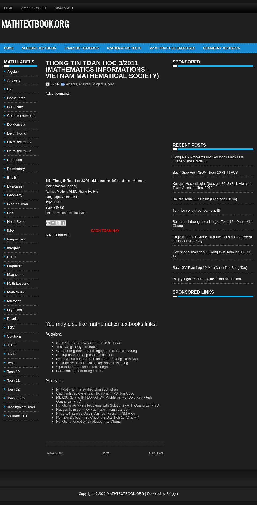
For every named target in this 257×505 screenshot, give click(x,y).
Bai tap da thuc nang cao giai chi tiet (84, 355)
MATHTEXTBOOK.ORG (35, 23)
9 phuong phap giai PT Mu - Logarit (83, 367)
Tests (11, 363)
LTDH (11, 257)
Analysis (13, 80)
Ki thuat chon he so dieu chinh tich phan (87, 389)
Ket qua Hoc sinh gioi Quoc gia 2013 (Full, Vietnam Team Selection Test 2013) (212, 186)
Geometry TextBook (221, 48)
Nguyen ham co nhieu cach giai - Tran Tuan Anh (93, 409)
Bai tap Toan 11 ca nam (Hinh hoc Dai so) (205, 199)
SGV (10, 328)
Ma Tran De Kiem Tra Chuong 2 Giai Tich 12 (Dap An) (97, 417)
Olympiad (14, 310)
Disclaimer (64, 7)
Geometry (14, 195)
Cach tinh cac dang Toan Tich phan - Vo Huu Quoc (95, 393)
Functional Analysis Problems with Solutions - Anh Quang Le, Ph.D (107, 405)
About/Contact (33, 7)
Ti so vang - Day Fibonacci (76, 347)
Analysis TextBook (81, 48)
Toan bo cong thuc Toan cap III (196, 210)
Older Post (156, 452)
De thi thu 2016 (19, 142)
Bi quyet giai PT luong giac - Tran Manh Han (207, 279)
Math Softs (15, 292)
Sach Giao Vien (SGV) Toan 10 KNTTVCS (89, 343)
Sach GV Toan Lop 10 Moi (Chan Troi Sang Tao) (210, 268)
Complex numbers (21, 116)
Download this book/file (69, 213)
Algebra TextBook (39, 48)
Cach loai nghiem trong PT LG (79, 371)
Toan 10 (13, 372)
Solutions (14, 336)
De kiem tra (16, 125)
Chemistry (15, 107)
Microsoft (14, 301)
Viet (111, 84)
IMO (10, 230)
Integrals (14, 248)
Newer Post (54, 452)
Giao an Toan (17, 204)
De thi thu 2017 (19, 151)
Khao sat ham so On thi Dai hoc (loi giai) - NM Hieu (95, 413)
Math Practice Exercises (172, 48)
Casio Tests (16, 98)
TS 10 (12, 354)
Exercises (14, 186)
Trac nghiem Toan (21, 407)
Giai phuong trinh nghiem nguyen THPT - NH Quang (96, 351)
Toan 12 (13, 389)
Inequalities (16, 239)
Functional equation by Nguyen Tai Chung (88, 421)
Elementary (16, 169)
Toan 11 (13, 380)
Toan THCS (16, 398)
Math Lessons (18, 283)
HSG (11, 213)
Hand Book (15, 222)
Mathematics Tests (124, 48)
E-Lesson (14, 160)
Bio (9, 89)
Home (8, 7)
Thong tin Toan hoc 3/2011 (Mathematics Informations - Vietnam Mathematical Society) (102, 69)
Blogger (172, 494)
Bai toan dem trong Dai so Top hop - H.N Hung (92, 363)
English (13, 177)
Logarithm (15, 266)
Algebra (13, 72)
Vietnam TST (17, 416)
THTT (11, 345)
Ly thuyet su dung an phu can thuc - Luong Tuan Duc (97, 359)
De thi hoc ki (17, 133)
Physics (13, 319)
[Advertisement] (90, 136)
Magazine (14, 275)
